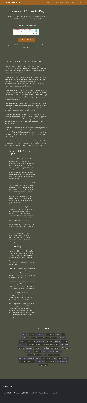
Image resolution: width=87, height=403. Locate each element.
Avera (45, 355)
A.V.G (59, 358)
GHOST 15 (22, 345)
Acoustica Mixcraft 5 (34, 355)
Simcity (66, 358)
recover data (40, 334)
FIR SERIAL (62, 338)
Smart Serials (33, 393)
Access (31, 334)
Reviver (37, 348)
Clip (63, 334)
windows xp (50, 334)
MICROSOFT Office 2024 (27, 341)
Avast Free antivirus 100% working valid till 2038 (43, 345)
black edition (50, 362)
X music (64, 341)
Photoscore (25, 338)
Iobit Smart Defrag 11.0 (26, 362)
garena (57, 341)
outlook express (54, 355)
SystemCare (43, 365)
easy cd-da (54, 348)
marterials (12, 2)
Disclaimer (26, 47)
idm (54, 358)
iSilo (58, 334)
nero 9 (25, 334)
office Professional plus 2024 (52, 351)
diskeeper (29, 348)
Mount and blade (62, 362)
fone (66, 348)
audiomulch (41, 341)
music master (46, 358)
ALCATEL (50, 341)
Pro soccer (40, 362)
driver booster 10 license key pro (29, 358)
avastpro (38, 351)
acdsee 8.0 (29, 351)
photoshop (45, 348)
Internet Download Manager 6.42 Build (44, 338)
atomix (21, 348)
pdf (61, 348)
